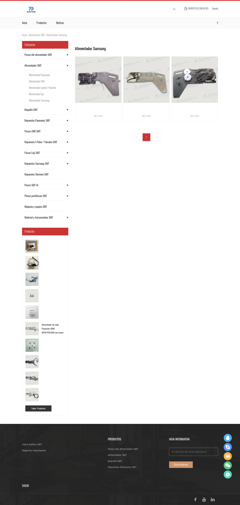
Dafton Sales (228, 438)
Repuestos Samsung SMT (37, 164)
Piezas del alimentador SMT (38, 55)
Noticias (60, 23)
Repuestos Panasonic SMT (37, 120)
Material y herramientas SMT (39, 217)
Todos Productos (38, 408)
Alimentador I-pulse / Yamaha (42, 88)
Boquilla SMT (31, 110)
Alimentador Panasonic (39, 75)
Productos (41, 23)
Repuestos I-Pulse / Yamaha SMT (41, 142)
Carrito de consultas (198, 8)
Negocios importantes (34, 450)
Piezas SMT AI (31, 185)
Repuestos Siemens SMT (37, 174)
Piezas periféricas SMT (36, 196)
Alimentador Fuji (36, 94)
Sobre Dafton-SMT (32, 444)
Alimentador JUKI (37, 81)
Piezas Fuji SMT (32, 153)
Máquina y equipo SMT (36, 207)
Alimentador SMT (37, 35)
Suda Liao (228, 447)
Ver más (98, 115)
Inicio (24, 23)
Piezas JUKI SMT (33, 131)
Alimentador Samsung (57, 35)
